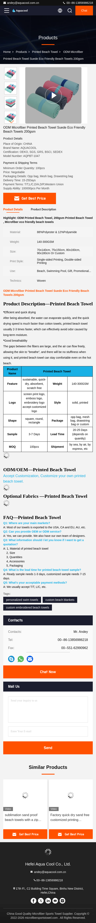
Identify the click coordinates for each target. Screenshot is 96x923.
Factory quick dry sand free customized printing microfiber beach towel (70, 817)
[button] (11, 122)
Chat (84, 10)
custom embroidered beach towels (27, 607)
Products (21, 51)
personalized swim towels (22, 599)
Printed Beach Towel (45, 51)
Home (7, 51)
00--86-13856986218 (77, 2)
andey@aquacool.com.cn (21, 2)
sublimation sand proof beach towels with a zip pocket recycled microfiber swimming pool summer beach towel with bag (23, 817)
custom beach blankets (59, 599)
